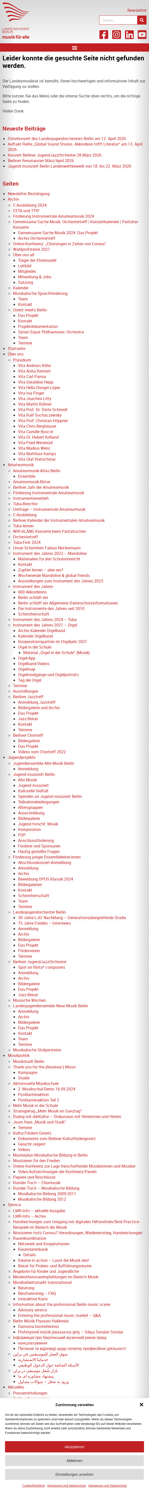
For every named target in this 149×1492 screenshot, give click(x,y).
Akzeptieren (74, 1449)
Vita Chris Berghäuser (37, 426)
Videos (24, 1149)
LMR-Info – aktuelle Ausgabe (39, 1210)
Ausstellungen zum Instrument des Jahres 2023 (60, 581)
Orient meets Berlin (30, 310)
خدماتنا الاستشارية (33, 1359)
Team (23, 299)
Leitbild (24, 266)
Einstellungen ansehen (75, 1477)
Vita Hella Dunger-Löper (39, 387)
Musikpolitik (19, 1055)
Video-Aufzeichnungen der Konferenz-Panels (57, 1171)
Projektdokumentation (38, 326)
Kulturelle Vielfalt (33, 791)
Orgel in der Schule (34, 647)
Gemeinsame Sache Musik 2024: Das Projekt (58, 232)
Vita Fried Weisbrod (35, 442)
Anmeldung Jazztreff (37, 702)
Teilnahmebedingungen (38, 802)
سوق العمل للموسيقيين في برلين (40, 1354)
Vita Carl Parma (32, 376)
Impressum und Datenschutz (66, 1488)
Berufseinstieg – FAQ (37, 1293)
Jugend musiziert (33, 785)
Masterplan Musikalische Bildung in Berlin (50, 1155)
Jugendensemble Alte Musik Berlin (43, 763)
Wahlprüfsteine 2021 (31, 249)
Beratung (26, 1288)
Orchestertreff (25, 537)
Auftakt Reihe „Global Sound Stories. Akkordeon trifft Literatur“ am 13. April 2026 (75, 146)
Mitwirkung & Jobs (34, 277)
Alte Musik (27, 780)
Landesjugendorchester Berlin (39, 912)
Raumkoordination (29, 1238)
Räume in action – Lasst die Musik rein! (53, 1260)
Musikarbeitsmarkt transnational (42, 1282)
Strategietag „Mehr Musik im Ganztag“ (47, 1111)
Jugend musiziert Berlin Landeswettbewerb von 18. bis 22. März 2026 (69, 166)
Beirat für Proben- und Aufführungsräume (54, 1266)
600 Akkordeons (32, 592)
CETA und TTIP (26, 210)
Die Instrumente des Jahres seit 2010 (51, 608)
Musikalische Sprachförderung (40, 293)
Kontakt (25, 304)
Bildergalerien (30, 884)
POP (22, 835)
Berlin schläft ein (33, 597)
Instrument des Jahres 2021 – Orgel (45, 625)
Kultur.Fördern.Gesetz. (32, 1133)
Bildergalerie (29, 740)
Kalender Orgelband (35, 636)
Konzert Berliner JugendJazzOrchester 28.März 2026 (54, 155)
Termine (25, 343)
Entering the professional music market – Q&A (59, 1315)
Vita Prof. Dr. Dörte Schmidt (43, 409)
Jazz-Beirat (28, 718)
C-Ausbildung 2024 (30, 205)
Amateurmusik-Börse (31, 481)
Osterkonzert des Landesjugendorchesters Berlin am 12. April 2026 (67, 138)
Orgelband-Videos (33, 663)
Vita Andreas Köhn (34, 365)
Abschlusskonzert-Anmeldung (44, 862)
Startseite (16, 348)
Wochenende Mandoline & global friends (54, 575)
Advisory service (32, 1310)
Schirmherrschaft (33, 614)
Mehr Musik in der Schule (35, 1105)
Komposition (29, 829)
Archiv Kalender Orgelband (41, 630)
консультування (32, 1343)
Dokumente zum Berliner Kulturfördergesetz (57, 1138)
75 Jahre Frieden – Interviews (44, 923)
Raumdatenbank (33, 1249)
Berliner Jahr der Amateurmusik (41, 487)
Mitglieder (27, 271)
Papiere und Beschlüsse (34, 1177)
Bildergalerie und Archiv (39, 707)
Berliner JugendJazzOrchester (39, 961)
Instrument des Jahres (33, 586)
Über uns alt (24, 255)
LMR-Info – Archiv (29, 1216)
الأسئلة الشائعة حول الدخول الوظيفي (48, 1365)
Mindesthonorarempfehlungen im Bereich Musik (55, 1277)
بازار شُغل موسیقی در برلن (35, 1370)
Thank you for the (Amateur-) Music (44, 1067)
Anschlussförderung (36, 840)
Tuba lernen (23, 526)
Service (14, 1204)
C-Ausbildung (25, 515)
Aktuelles (16, 1387)
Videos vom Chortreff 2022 (42, 752)
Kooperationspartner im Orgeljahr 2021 (52, 641)
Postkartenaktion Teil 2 (38, 1100)
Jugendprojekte (21, 757)
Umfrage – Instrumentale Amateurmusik (49, 509)
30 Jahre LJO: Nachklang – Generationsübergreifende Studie (72, 917)
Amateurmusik (21, 464)
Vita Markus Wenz (34, 448)
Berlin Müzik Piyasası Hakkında (41, 1321)
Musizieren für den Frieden (36, 1160)
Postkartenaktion (33, 1094)
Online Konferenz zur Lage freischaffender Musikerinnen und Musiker (74, 1166)
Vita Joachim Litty (34, 398)
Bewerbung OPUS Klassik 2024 (45, 879)
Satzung (25, 282)
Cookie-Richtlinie (33, 1488)
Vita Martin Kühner (35, 404)
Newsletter (136, 10)
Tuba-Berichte (25, 504)
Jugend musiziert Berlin (34, 774)
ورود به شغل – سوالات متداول (43, 1381)
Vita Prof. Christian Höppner (43, 420)
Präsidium (22, 360)
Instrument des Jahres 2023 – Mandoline (50, 553)
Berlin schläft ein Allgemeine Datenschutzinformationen (68, 603)
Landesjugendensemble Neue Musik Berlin (50, 1006)
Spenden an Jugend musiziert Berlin (50, 796)
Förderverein (29, 950)
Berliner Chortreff (28, 735)
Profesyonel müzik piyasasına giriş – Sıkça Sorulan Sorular (70, 1332)
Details (29, 1255)
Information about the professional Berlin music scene (61, 1304)
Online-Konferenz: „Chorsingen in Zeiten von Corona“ (59, 243)
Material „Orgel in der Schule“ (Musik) (56, 652)
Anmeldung (28, 769)
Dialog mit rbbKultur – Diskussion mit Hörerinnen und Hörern (67, 1116)
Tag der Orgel (29, 680)
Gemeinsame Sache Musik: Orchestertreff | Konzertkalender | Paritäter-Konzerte (76, 224)
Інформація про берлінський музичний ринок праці (59, 1337)
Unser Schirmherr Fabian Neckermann (47, 548)
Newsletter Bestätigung (29, 193)
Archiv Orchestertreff (36, 238)
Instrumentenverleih (31, 498)
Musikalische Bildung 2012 (42, 1199)
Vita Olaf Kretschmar (37, 459)
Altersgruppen (30, 807)
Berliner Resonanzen (31, 1398)
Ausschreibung (31, 813)
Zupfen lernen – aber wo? (40, 570)
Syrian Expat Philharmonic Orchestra (51, 332)
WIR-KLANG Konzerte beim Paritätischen (49, 531)
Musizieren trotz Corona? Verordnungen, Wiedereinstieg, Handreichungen (77, 1232)
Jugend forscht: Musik (38, 824)
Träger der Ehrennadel (37, 260)
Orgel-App (26, 658)
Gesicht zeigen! (31, 1144)
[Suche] (141, 20)
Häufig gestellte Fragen (39, 851)
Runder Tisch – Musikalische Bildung (46, 1188)
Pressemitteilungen (30, 1393)
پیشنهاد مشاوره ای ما (36, 1376)
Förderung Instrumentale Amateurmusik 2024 (53, 216)
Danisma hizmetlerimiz (38, 1326)
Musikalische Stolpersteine (37, 1050)
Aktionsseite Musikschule (36, 1083)
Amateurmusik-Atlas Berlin (36, 470)
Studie (24, 1078)
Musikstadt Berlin (28, 1061)
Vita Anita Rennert (34, 371)
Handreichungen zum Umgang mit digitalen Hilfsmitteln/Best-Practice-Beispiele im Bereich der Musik (76, 1224)
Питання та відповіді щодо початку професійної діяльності (72, 1348)
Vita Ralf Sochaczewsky (40, 415)
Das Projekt (28, 315)
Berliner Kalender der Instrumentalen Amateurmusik (59, 520)
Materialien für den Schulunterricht (49, 559)
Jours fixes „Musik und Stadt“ (39, 1122)
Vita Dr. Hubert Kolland (38, 437)
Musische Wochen (29, 1000)
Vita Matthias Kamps (37, 453)
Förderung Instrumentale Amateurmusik (48, 492)
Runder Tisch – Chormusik (36, 1182)
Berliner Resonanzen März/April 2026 (41, 160)
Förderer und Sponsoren (39, 846)
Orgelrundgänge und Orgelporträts (48, 674)
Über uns (16, 354)
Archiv (13, 199)
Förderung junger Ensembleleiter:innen (47, 857)
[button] (141, 1407)
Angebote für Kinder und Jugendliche (46, 1271)
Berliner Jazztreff (28, 696)
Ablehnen (74, 1463)
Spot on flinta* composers (41, 967)
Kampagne (27, 1072)
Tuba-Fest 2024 (27, 542)
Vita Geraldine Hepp (35, 382)
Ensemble (26, 476)
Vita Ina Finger (31, 393)
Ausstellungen (25, 691)
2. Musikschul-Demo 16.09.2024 (46, 1089)
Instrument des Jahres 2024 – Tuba (45, 619)
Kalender (21, 288)
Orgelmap (26, 669)
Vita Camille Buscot (35, 431)
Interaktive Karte (33, 1299)
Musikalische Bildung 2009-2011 (47, 1193)
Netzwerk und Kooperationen (43, 1244)
